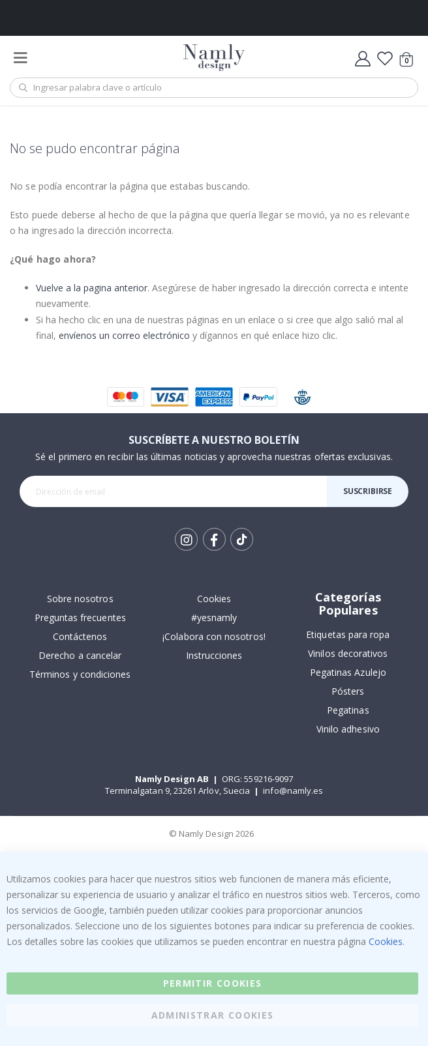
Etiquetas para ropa (348, 634)
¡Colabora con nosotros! (214, 636)
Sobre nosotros (80, 598)
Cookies (214, 598)
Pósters (347, 691)
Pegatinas (348, 710)
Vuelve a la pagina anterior (91, 288)
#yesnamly (214, 617)
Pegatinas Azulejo (348, 672)
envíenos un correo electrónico (124, 335)
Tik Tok (241, 540)
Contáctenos (80, 636)
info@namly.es (293, 790)
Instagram (186, 539)
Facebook (214, 539)
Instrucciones (214, 655)
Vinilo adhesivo (348, 729)
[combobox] (214, 88)
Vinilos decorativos (348, 653)
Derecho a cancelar (79, 655)
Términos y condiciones (79, 674)
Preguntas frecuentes (80, 617)
